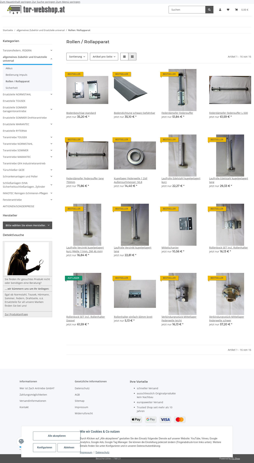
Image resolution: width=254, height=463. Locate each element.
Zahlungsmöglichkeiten (33, 394)
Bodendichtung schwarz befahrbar (134, 113)
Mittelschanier (170, 247)
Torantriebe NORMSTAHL (18, 143)
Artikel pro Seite (102, 56)
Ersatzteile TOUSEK (14, 101)
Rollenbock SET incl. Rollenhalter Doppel (85, 318)
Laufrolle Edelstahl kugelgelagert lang (228, 180)
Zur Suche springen (44, 2)
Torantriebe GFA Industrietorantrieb (24, 163)
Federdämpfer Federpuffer (177, 113)
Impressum (86, 452)
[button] (220, 10)
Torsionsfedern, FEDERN (17, 50)
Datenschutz (103, 452)
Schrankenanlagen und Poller (20, 176)
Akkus (9, 68)
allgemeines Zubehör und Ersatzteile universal (25, 58)
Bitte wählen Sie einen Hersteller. (26, 225)
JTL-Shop (235, 458)
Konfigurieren (45, 447)
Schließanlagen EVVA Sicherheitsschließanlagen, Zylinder (24, 184)
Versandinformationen (33, 400)
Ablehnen (69, 447)
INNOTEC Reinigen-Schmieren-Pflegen (25, 193)
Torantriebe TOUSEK (15, 137)
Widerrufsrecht (84, 413)
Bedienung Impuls (16, 74)
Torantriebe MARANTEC (17, 157)
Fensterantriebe (12, 199)
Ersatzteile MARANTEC (16, 124)
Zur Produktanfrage (16, 314)
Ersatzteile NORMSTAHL (17, 94)
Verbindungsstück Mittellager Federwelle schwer (226, 318)
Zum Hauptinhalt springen (16, 2)
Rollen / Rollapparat (18, 81)
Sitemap (79, 400)
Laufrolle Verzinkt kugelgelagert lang (132, 249)
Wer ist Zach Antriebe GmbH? (37, 388)
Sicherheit (12, 87)
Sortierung (75, 56)
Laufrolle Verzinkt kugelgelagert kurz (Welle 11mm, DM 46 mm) (85, 249)
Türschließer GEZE (14, 170)
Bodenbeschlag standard (81, 113)
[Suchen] (187, 9)
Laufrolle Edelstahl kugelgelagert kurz (181, 180)
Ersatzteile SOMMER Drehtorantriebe (25, 117)
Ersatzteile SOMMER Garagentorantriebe (15, 109)
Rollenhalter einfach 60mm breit (133, 316)
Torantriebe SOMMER (15, 150)
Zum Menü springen (68, 2)
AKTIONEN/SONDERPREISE (18, 206)
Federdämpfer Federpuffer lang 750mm (85, 180)
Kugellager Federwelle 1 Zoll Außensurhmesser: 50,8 (130, 180)
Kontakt (24, 407)
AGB (77, 394)
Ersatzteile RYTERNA (15, 130)
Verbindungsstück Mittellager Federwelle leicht (179, 318)
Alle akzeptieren (57, 435)
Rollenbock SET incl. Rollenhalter (228, 247)
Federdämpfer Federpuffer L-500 (228, 113)
